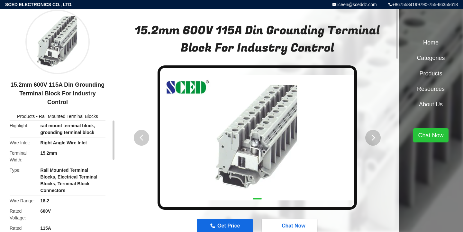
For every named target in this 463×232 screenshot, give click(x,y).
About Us (431, 104)
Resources (431, 89)
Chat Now (430, 135)
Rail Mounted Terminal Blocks (68, 116)
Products (26, 116)
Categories (431, 58)
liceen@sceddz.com (356, 4)
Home (431, 42)
